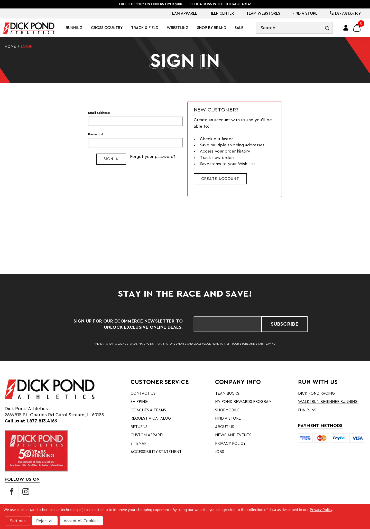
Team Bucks (227, 393)
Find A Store (304, 13)
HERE (215, 344)
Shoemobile (227, 410)
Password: (96, 134)
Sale (239, 28)
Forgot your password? (152, 157)
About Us (224, 427)
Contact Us (143, 393)
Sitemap (138, 444)
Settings (18, 521)
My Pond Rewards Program (243, 402)
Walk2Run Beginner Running (328, 402)
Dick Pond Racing (316, 393)
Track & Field (144, 28)
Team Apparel (183, 13)
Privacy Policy (230, 444)
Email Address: (99, 112)
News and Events (233, 435)
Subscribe (284, 324)
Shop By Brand (211, 28)
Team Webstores (263, 13)
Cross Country (107, 28)
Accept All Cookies (81, 521)
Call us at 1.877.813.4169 (31, 421)
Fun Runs (307, 410)
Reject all (44, 521)
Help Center (221, 13)
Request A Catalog (151, 418)
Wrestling (178, 28)
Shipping (139, 402)
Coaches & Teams (148, 410)
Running (74, 28)
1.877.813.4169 (345, 13)
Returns (139, 427)
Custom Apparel (147, 435)
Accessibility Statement (156, 452)
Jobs (219, 452)
